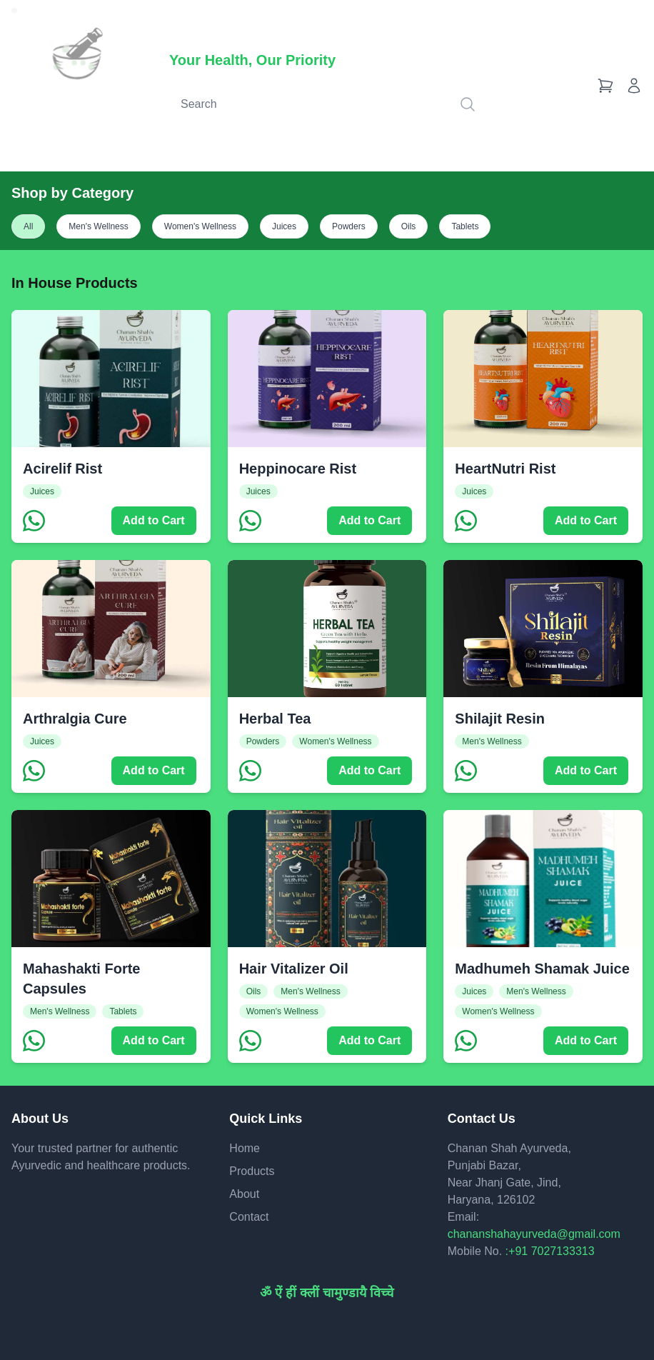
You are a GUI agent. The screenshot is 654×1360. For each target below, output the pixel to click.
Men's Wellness (98, 226)
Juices (284, 226)
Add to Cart (154, 520)
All (28, 226)
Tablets (464, 226)
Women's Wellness (200, 226)
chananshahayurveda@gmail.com (534, 1234)
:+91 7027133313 (550, 1251)
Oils (408, 226)
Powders (349, 226)
